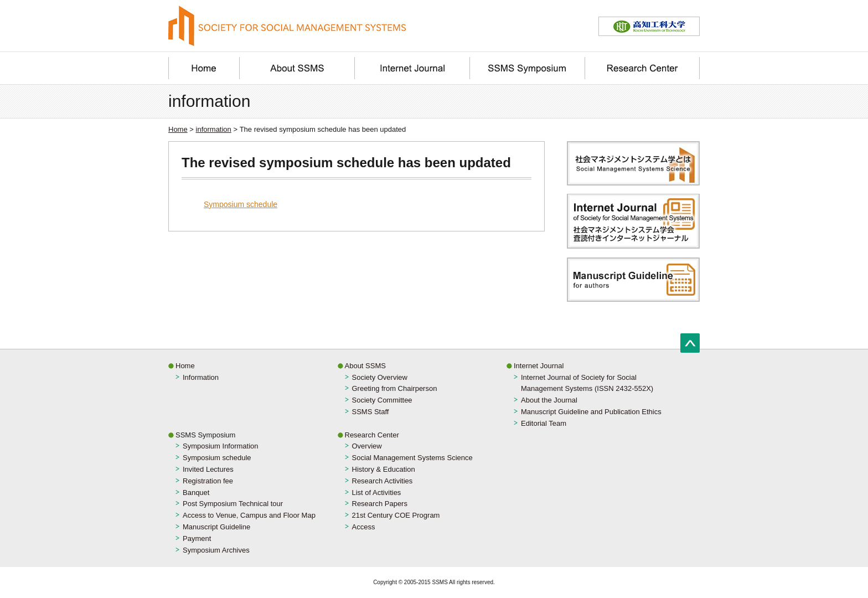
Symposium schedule (240, 204)
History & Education (383, 469)
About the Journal (549, 400)
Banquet (196, 492)
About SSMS (365, 366)
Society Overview (379, 377)
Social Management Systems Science (412, 457)
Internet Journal (539, 366)
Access (363, 527)
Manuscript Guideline (216, 527)
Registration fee (208, 481)
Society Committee (382, 400)
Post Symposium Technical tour (233, 503)
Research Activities (382, 481)
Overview (367, 446)
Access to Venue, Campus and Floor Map (249, 515)
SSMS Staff (370, 412)
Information (201, 377)
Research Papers (379, 503)
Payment (197, 538)
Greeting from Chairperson (394, 388)
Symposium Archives (216, 550)
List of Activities (376, 492)
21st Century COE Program (396, 515)
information (213, 129)
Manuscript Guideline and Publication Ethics (591, 412)
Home (178, 129)
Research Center (372, 435)
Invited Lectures (208, 469)
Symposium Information (221, 446)
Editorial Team (543, 423)
